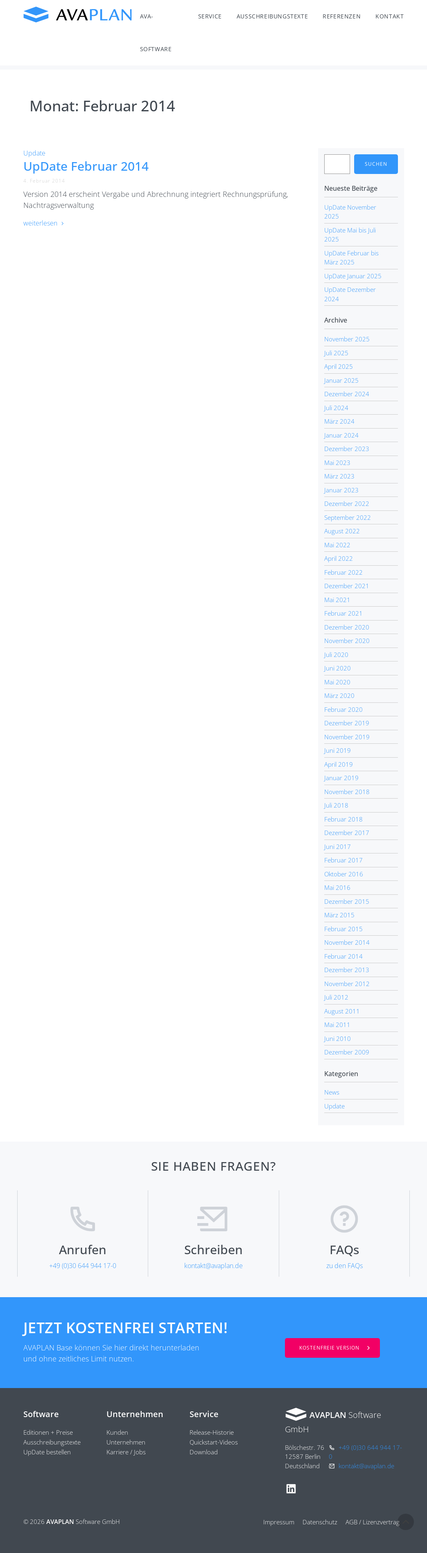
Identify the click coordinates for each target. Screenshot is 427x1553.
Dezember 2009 (346, 1052)
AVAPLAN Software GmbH (78, 14)
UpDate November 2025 (350, 212)
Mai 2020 (337, 682)
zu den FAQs (344, 1265)
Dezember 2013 (346, 970)
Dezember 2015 (346, 901)
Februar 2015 (343, 929)
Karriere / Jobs (126, 1452)
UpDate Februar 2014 (86, 166)
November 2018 (347, 792)
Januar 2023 (341, 490)
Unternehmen (134, 1414)
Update (34, 153)
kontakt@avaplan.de (213, 1265)
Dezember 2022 (346, 503)
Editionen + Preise (48, 1432)
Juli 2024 (336, 408)
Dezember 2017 (346, 832)
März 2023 (339, 476)
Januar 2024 (341, 435)
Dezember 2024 (346, 394)
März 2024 (339, 421)
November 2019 (347, 737)
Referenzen (342, 16)
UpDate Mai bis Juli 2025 (350, 235)
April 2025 (338, 366)
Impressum (278, 1522)
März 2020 (339, 695)
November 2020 (347, 641)
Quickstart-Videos (214, 1442)
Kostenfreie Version (329, 1347)
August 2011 (342, 1011)
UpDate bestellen (47, 1452)
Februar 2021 (343, 613)
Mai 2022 (337, 545)
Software (41, 1414)
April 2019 (338, 764)
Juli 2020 (336, 654)
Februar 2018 (343, 819)
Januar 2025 (341, 380)
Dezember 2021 (346, 586)
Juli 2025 (336, 353)
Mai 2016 (337, 887)
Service (210, 16)
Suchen (376, 163)
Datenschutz (320, 1522)
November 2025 (347, 339)
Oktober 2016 (343, 874)
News (331, 1092)
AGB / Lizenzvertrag (373, 1522)
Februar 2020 (343, 709)
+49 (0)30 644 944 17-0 (82, 1265)
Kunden (117, 1432)
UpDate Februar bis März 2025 (351, 257)
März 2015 (339, 915)
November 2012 (347, 984)
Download (204, 1452)
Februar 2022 (343, 572)
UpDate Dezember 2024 (350, 294)
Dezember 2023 (346, 449)
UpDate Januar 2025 (353, 276)
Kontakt (389, 16)
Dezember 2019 (346, 723)
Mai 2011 (337, 1024)
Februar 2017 (343, 860)
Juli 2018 (336, 805)
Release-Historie (212, 1432)
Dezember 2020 (346, 627)
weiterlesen (44, 223)
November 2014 (347, 942)
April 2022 (338, 558)
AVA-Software (156, 32)
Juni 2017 (337, 846)
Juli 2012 (336, 997)
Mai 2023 (337, 462)
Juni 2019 (337, 750)
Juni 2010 (337, 1038)
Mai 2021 (337, 600)
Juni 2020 (337, 668)
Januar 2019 (341, 778)
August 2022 (342, 531)
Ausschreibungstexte (272, 16)
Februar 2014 (343, 956)
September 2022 (347, 517)
